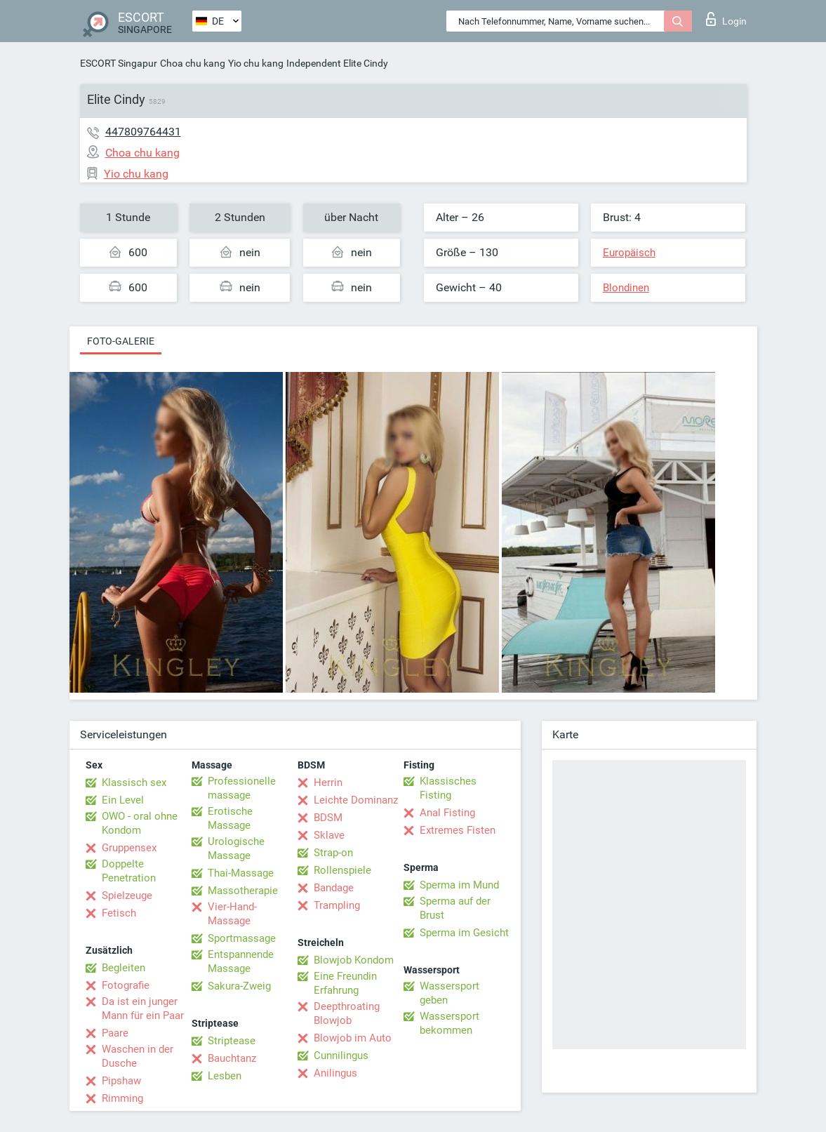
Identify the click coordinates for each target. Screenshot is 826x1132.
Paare (115, 1033)
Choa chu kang (192, 63)
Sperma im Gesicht (464, 932)
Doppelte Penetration (129, 871)
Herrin (328, 782)
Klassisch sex (134, 782)
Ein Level (123, 800)
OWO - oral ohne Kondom (140, 823)
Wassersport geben (449, 993)
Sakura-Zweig (239, 986)
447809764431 (143, 131)
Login (726, 19)
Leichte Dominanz (356, 800)
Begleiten (123, 967)
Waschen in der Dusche (137, 1056)
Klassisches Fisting (448, 788)
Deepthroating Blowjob (347, 1013)
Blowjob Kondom (354, 960)
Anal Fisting (447, 812)
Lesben (224, 1076)
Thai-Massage (241, 873)
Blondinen (626, 287)
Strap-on (333, 852)
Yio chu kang (256, 63)
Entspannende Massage (241, 961)
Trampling (337, 905)
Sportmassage (242, 938)
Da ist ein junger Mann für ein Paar (143, 1008)
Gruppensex (129, 847)
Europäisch (629, 252)
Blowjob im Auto (353, 1038)
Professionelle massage (242, 788)
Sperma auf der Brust (455, 908)
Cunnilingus (341, 1055)
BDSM (328, 817)
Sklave (329, 835)
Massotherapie (243, 890)
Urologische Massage (236, 848)
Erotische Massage (230, 818)
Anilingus (335, 1073)
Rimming (122, 1098)
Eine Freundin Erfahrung (345, 983)
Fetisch (119, 913)
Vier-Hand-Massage (232, 913)
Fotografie (125, 985)
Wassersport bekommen (449, 1023)
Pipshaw (121, 1080)
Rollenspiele (342, 870)
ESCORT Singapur (118, 63)
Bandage (334, 887)
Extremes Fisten (457, 830)
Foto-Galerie (120, 341)
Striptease (231, 1040)
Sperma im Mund (459, 885)
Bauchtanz (232, 1058)
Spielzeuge (127, 895)
